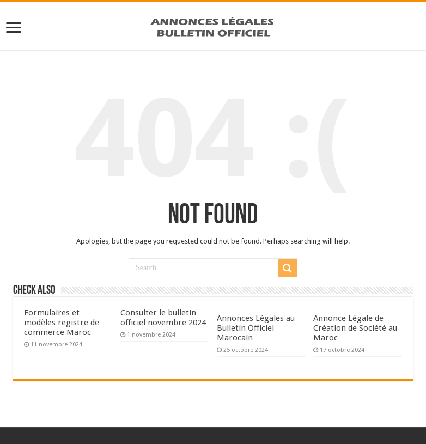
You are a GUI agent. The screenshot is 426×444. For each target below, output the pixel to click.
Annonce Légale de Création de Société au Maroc (355, 328)
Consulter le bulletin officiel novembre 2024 (163, 317)
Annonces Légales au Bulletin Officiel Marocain (256, 328)
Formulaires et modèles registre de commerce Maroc (61, 322)
